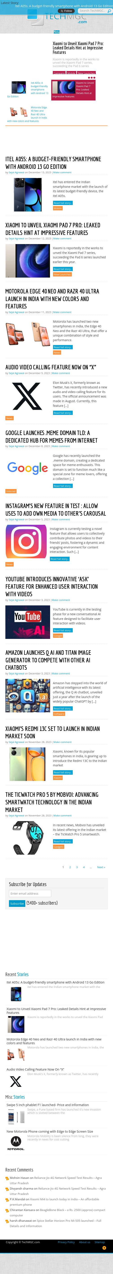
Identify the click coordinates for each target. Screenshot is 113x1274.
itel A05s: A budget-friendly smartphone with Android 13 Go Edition (27, 89)
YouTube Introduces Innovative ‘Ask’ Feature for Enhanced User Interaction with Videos (51, 586)
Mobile (71, 73)
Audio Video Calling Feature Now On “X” (50, 367)
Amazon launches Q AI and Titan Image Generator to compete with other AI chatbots (48, 660)
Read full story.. (63, 203)
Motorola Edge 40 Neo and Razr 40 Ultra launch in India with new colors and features (27, 114)
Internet (11, 491)
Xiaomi (58, 777)
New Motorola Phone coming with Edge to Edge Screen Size (50, 1131)
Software (59, 713)
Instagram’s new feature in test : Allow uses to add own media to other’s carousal (55, 509)
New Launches (86, 73)
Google (58, 635)
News (57, 352)
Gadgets (59, 846)
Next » (101, 867)
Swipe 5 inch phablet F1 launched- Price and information (48, 1105)
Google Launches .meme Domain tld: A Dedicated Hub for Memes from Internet (51, 436)
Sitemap (100, 1242)
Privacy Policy (66, 1242)
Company (59, 73)
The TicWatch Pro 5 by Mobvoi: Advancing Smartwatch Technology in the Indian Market (51, 802)
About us (84, 1242)
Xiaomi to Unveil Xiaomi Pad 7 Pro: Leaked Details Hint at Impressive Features (78, 48)
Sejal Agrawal (16, 172)
